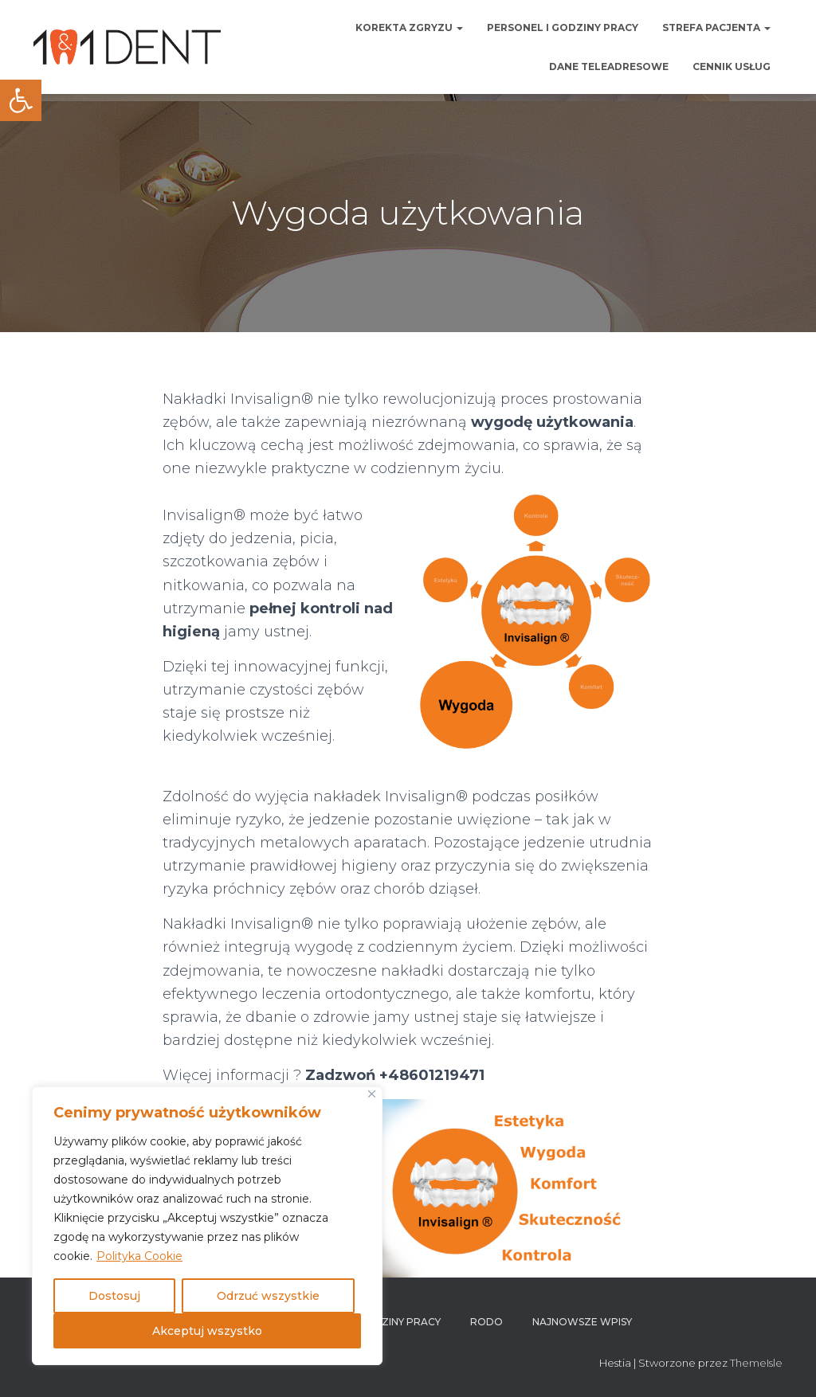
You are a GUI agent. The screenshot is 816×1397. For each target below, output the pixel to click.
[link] (20, 100)
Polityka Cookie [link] (139, 1256)
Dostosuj (114, 1296)
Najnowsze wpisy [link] (582, 1322)
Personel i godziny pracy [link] (562, 27)
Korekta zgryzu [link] (409, 27)
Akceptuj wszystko (207, 1331)
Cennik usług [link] (731, 66)
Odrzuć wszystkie (268, 1296)
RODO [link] (486, 1322)
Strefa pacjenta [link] (716, 27)
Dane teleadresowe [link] (609, 66)
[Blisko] (371, 1094)
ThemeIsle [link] (756, 1362)
